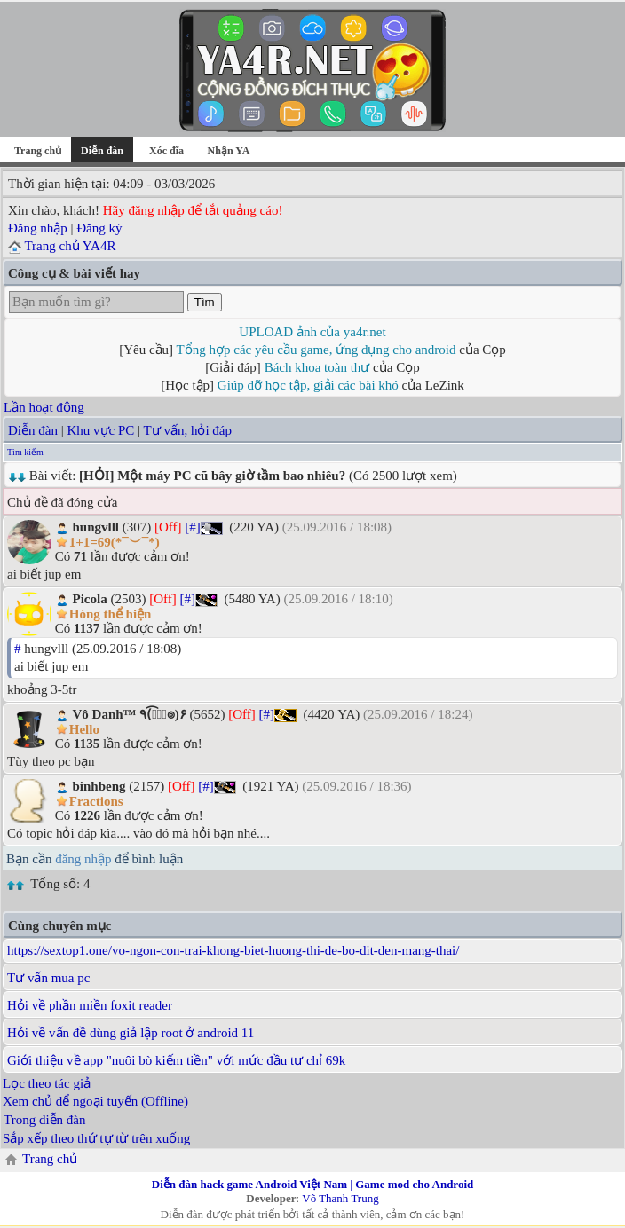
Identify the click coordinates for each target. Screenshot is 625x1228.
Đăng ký (99, 228)
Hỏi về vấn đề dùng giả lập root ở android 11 (130, 1033)
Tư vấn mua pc (48, 978)
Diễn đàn (33, 430)
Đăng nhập (37, 228)
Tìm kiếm (25, 452)
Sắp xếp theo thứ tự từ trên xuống (96, 1138)
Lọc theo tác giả (47, 1083)
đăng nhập (83, 859)
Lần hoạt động (44, 407)
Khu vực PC (100, 430)
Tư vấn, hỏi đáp (188, 430)
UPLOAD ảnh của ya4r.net (312, 332)
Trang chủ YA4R (69, 246)
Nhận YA (229, 151)
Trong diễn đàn (44, 1120)
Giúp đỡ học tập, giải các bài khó (308, 385)
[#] (193, 527)
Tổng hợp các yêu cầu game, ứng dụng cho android (316, 349)
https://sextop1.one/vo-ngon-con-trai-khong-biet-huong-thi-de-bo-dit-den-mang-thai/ (233, 950)
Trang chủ (37, 151)
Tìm (204, 302)
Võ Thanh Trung (340, 1198)
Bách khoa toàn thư (317, 367)
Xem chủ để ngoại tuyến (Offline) (95, 1101)
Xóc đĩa (166, 151)
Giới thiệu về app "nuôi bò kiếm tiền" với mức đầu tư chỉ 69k (176, 1060)
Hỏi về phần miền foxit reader (89, 1005)
